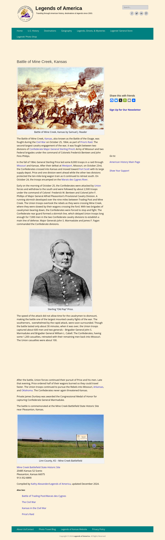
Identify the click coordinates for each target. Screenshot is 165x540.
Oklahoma (27, 390)
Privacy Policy (98, 529)
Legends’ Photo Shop (27, 36)
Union (97, 185)
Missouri (21, 165)
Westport (67, 165)
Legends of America (58, 8)
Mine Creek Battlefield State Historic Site (38, 467)
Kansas (48, 138)
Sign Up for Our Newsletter (125, 109)
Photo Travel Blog (47, 529)
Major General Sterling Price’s (59, 149)
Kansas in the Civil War (34, 508)
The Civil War (29, 502)
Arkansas (98, 386)
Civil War (41, 142)
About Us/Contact (25, 529)
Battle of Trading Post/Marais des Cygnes (44, 495)
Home (20, 30)
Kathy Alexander (39, 483)
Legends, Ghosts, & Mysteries (91, 30)
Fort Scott (84, 169)
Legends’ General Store (121, 30)
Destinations (50, 30)
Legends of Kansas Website (74, 529)
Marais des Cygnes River (74, 179)
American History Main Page (125, 161)
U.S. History (33, 30)
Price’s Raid (86, 142)
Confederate (36, 149)
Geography (66, 30)
